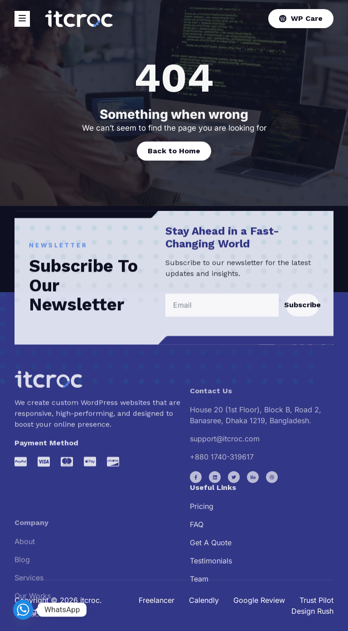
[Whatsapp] (23, 610)
